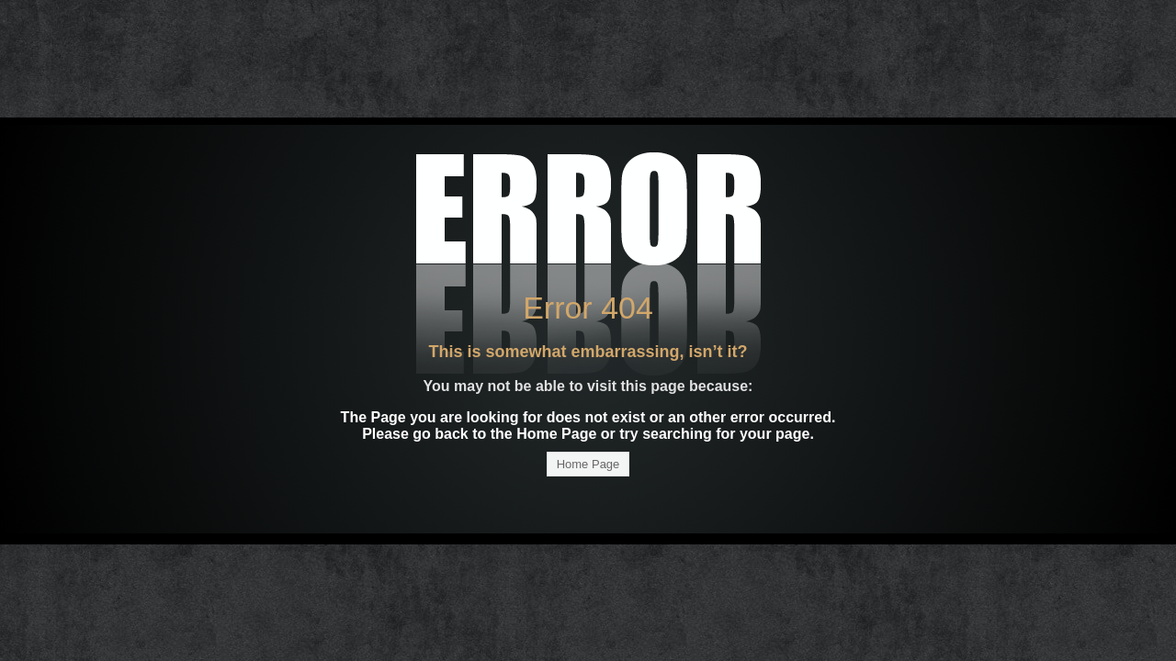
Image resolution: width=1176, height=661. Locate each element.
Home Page (588, 464)
